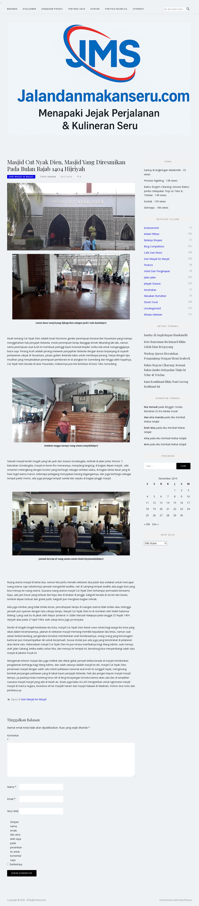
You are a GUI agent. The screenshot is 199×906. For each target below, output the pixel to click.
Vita (146, 438)
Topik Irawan (48, 176)
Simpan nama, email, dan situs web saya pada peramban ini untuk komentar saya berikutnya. (16, 843)
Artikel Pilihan (151, 234)
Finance (148, 265)
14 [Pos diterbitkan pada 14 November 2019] (167, 502)
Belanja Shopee (153, 240)
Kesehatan (150, 290)
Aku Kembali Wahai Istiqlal (171, 438)
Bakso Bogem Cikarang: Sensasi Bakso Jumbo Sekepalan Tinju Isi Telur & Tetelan (166, 191)
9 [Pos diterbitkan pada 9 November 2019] (181, 496)
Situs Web (13, 811)
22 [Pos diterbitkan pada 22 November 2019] (174, 509)
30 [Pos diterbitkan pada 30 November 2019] (181, 515)
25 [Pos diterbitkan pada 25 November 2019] (147, 515)
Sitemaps (138, 8)
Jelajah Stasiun (152, 283)
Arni (146, 444)
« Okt (147, 524)
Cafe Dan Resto (153, 252)
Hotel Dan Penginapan (157, 271)
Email (11, 799)
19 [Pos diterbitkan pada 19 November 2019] (154, 509)
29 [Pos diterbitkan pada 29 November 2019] (174, 515)
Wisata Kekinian (153, 314)
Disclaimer (29, 8)
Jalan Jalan (150, 277)
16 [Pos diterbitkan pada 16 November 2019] (181, 502)
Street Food (151, 302)
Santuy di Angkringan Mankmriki (162, 170)
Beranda (12, 8)
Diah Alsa (150, 427)
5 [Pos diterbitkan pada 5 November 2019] (154, 496)
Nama (11, 787)
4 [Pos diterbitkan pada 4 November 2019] (147, 496)
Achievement (151, 228)
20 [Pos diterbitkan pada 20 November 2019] (161, 509)
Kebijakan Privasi (52, 8)
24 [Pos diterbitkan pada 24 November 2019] (188, 509)
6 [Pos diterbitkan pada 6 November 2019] (161, 496)
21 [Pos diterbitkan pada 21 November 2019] (167, 509)
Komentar (13, 737)
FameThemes (185, 900)
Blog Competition (154, 246)
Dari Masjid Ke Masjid (21, 176)
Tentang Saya (76, 8)
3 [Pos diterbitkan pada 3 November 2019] (188, 490)
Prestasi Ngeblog (116, 8)
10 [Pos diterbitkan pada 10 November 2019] (188, 496)
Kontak (95, 8)
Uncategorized (152, 308)
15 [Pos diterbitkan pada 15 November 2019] (174, 502)
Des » (155, 524)
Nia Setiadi (151, 407)
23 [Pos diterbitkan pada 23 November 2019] (181, 509)
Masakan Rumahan (155, 296)
